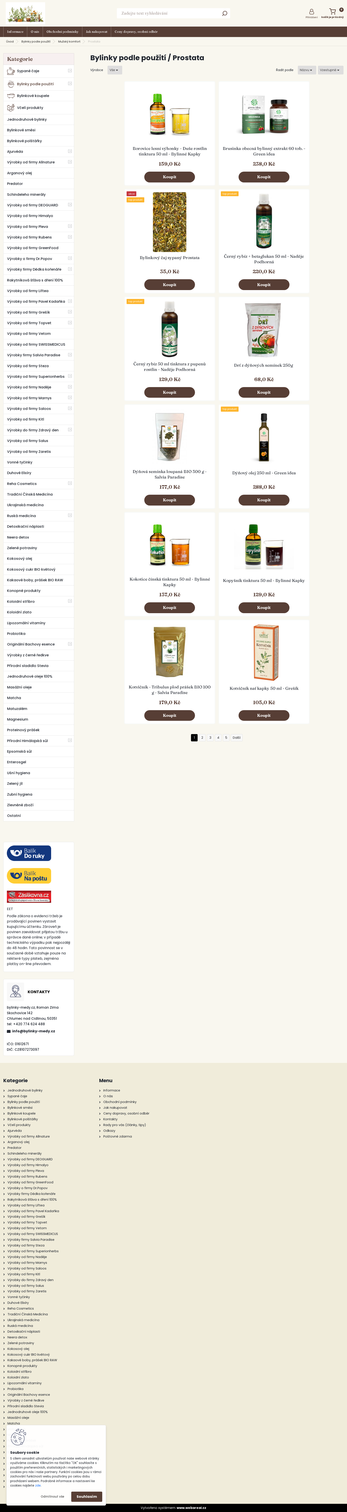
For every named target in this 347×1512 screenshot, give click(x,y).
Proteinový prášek (23, 730)
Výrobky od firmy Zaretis (29, 451)
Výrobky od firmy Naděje (29, 387)
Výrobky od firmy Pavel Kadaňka (36, 301)
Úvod (10, 41)
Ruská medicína (21, 515)
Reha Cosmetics (22, 483)
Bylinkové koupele (28, 96)
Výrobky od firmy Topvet (29, 323)
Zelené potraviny (22, 548)
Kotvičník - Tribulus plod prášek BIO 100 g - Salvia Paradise (248, 380)
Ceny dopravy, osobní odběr (136, 32)
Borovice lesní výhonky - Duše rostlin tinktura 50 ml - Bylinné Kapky (122, 154)
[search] (225, 14)
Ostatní (14, 815)
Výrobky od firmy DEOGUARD (32, 205)
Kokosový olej (19, 558)
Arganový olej (19, 173)
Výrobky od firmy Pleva (27, 226)
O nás (35, 32)
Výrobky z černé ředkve (28, 655)
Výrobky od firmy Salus (27, 440)
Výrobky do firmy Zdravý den (33, 430)
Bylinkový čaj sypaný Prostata (248, 153)
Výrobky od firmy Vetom (29, 333)
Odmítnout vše (52, 1497)
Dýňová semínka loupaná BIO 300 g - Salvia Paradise (249, 267)
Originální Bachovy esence (31, 644)
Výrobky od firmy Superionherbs (36, 376)
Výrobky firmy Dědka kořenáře (34, 269)
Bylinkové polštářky (24, 140)
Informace (15, 32)
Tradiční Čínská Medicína (30, 494)
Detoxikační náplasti (25, 526)
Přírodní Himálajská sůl (27, 740)
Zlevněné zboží (20, 805)
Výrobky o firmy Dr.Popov (29, 258)
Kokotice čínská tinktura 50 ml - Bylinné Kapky (121, 379)
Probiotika (16, 633)
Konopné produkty (23, 590)
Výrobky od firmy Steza (28, 365)
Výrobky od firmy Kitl (25, 419)
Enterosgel (16, 762)
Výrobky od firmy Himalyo (30, 215)
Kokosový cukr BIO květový (31, 569)
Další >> (237, 431)
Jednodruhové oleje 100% (29, 676)
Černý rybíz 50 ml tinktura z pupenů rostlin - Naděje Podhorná (121, 267)
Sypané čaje (23, 71)
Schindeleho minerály (26, 194)
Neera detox (18, 537)
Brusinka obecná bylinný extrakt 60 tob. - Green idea (185, 154)
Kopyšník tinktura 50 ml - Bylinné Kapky (185, 379)
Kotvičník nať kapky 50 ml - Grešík (312, 379)
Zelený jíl (15, 783)
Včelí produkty (25, 108)
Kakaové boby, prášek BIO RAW (35, 580)
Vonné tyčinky (19, 462)
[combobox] (307, 70)
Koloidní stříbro (21, 601)
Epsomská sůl (19, 751)
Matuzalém (17, 708)
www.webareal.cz (191, 1508)
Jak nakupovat (96, 32)
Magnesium (17, 719)
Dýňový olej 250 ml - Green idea (311, 266)
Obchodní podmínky (62, 32)
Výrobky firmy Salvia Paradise (33, 355)
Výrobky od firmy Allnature (31, 162)
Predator (15, 183)
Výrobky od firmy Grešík (28, 312)
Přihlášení (312, 17)
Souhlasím (87, 1496)
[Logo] (25, 13)
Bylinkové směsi (21, 130)
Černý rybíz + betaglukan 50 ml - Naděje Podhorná (312, 153)
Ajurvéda (15, 151)
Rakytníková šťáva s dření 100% (35, 280)
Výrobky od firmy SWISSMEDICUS (36, 344)
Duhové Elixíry (19, 472)
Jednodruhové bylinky (27, 119)
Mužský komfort (69, 41)
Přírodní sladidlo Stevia (27, 665)
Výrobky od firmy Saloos (29, 408)
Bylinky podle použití (35, 41)
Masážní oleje (19, 687)
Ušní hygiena (18, 772)
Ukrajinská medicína (25, 505)
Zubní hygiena (19, 794)
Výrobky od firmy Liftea (27, 290)
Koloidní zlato (19, 612)
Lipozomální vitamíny (26, 623)
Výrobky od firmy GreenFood (32, 247)
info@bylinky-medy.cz (33, 1031)
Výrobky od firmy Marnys (29, 398)
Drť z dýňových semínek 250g (185, 266)
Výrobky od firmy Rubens (29, 237)
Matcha (14, 697)
